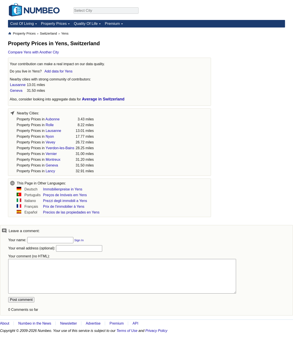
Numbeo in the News (34, 323)
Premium (112, 24)
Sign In (79, 240)
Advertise (93, 323)
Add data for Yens (58, 71)
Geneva (16, 90)
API (135, 323)
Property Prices (54, 24)
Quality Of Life (86, 24)
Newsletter (68, 323)
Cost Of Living (22, 24)
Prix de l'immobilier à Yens (63, 206)
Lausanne (17, 85)
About (4, 323)
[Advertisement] (252, 59)
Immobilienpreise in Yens (62, 189)
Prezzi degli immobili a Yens (65, 201)
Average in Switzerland (103, 99)
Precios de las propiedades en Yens (71, 212)
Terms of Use (127, 331)
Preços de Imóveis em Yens (65, 195)
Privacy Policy (156, 331)
